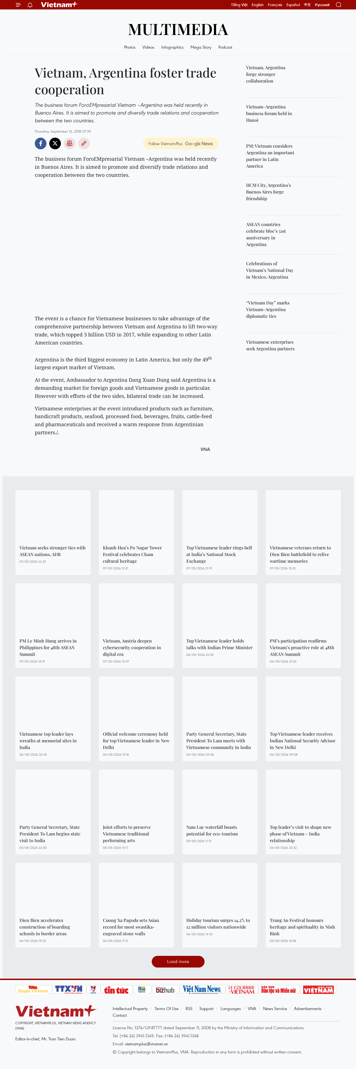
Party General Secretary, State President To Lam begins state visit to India (49, 833)
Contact (120, 1015)
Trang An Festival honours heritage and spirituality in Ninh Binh (302, 926)
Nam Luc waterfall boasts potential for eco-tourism (212, 830)
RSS (189, 1008)
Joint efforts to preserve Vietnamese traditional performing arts (127, 833)
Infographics (172, 47)
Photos (129, 47)
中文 (307, 5)
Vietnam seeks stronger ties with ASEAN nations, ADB (52, 551)
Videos (148, 47)
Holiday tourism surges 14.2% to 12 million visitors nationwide (218, 923)
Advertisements (308, 1008)
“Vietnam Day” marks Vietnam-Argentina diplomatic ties (268, 309)
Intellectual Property (130, 1008)
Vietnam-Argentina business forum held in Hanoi (269, 113)
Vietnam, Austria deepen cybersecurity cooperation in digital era (132, 647)
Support (206, 1008)
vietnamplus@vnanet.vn (146, 1043)
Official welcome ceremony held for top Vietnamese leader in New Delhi (136, 740)
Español (293, 4)
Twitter (55, 143)
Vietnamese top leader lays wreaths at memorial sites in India (48, 740)
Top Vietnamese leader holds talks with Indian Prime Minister (219, 644)
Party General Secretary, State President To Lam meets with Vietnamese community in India (218, 740)
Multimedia (178, 28)
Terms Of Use (167, 1008)
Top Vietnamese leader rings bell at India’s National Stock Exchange (219, 554)
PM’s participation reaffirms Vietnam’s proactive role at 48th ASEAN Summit (302, 647)
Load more (178, 961)
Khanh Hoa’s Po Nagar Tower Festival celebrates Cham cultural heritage (132, 554)
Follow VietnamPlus (165, 143)
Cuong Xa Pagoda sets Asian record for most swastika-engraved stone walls (131, 926)
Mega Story (201, 47)
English (258, 4)
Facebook (40, 143)
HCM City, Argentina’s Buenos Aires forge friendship (268, 191)
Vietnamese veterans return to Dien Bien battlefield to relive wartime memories (300, 554)
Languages (231, 1008)
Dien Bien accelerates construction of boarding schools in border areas (44, 926)
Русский (322, 5)
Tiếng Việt (239, 4)
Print (69, 143)
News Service (275, 1008)
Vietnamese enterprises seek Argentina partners (270, 345)
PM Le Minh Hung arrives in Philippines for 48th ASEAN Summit (48, 647)
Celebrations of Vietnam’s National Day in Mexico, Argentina (269, 270)
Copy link (84, 143)
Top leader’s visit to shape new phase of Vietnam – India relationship (300, 833)
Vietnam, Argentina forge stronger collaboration (265, 74)
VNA (252, 1008)
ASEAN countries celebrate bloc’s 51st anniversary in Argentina (266, 234)
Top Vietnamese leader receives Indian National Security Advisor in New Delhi (302, 740)
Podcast (225, 47)
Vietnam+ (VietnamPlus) (59, 5)
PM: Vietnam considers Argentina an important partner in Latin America (270, 156)
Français (275, 4)
